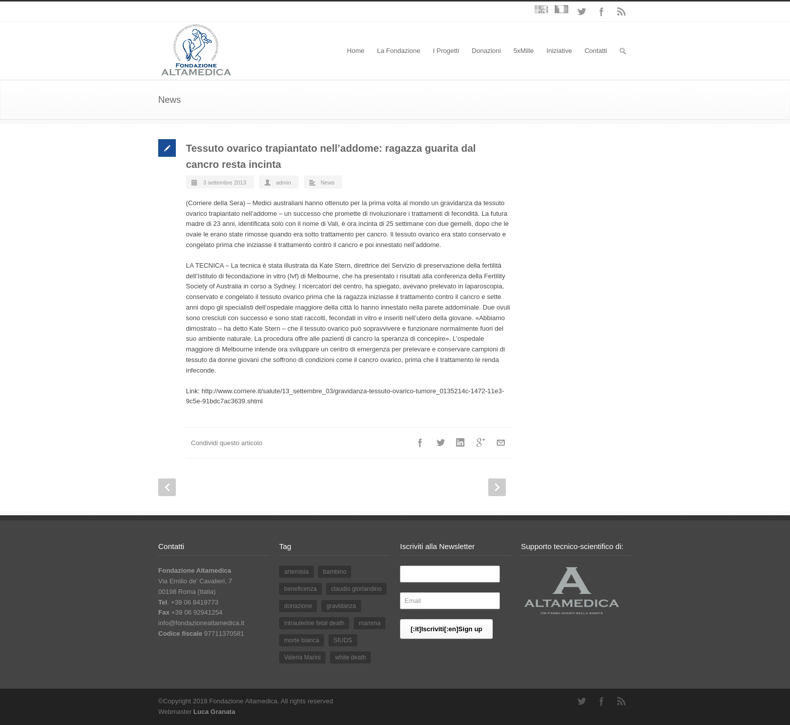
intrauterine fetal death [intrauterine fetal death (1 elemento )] (314, 623)
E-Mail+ (501, 443)
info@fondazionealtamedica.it (201, 623)
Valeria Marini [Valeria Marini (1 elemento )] (302, 657)
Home (356, 50)
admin (283, 182)
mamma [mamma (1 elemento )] (369, 623)
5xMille (523, 50)
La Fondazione (398, 50)
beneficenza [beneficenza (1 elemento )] (300, 588)
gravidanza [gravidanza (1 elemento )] (341, 606)
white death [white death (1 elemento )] (350, 657)
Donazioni (486, 50)
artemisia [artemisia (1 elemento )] (296, 571)
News (328, 182)
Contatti (595, 50)
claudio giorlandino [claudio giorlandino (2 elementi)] (356, 588)
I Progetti (446, 50)
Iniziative (559, 50)
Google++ (481, 443)
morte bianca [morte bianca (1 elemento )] (301, 640)
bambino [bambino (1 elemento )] (334, 571)
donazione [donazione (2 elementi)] (298, 606)
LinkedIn (460, 443)
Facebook (601, 12)
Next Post (497, 487)
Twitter (581, 12)
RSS (622, 12)
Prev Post (167, 487)
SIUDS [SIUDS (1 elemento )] (343, 640)
